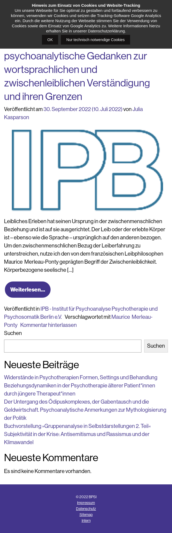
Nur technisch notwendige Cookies (95, 40)
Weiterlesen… (27, 289)
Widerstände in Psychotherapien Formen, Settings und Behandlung (80, 377)
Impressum (86, 503)
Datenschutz (86, 509)
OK (50, 40)
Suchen (13, 333)
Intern (86, 520)
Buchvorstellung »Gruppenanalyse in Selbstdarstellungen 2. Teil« (77, 426)
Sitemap (86, 514)
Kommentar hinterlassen (48, 325)
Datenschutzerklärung (106, 31)
